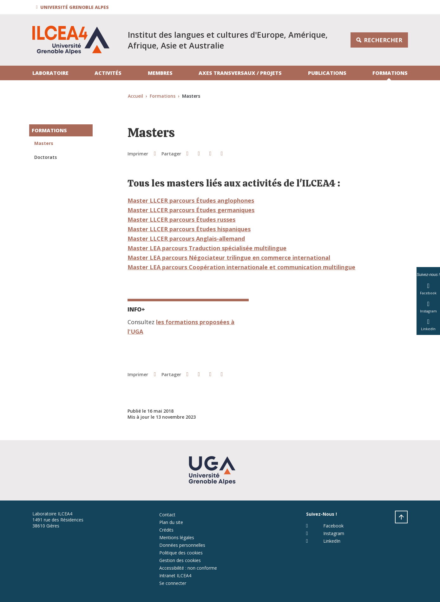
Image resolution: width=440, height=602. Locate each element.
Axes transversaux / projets (240, 72)
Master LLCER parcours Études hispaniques (189, 229)
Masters (43, 143)
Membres (160, 72)
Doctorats (45, 157)
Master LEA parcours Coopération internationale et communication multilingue (241, 267)
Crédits (166, 530)
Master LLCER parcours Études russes (181, 219)
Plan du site (171, 522)
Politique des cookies (181, 553)
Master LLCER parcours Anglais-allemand (186, 238)
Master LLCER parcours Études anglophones (191, 200)
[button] (73, 7)
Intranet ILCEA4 (175, 576)
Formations (390, 72)
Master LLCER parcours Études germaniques (191, 210)
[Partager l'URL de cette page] (222, 153)
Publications (327, 72)
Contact (167, 515)
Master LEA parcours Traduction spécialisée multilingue (207, 248)
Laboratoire (50, 72)
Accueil (135, 96)
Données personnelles (182, 545)
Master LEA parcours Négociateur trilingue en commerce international (229, 257)
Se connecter (172, 583)
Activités (108, 72)
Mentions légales (176, 537)
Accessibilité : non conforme (188, 568)
